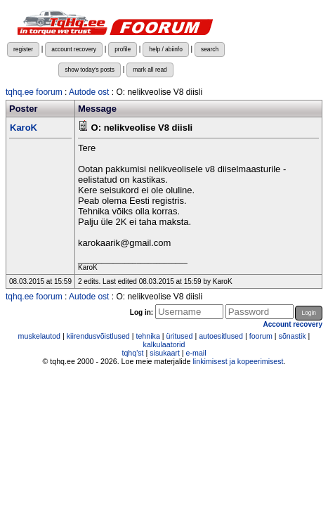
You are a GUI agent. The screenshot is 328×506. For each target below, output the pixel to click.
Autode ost (89, 92)
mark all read (150, 69)
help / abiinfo (166, 49)
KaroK (23, 127)
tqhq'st (132, 353)
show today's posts (89, 69)
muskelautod (39, 336)
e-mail (196, 353)
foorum (261, 336)
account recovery (73, 49)
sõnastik (292, 336)
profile (122, 49)
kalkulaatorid (164, 344)
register (23, 49)
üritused (179, 336)
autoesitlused (221, 336)
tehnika (147, 336)
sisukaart (165, 353)
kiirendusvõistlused (98, 336)
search (209, 49)
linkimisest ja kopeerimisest (237, 361)
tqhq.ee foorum (34, 92)
